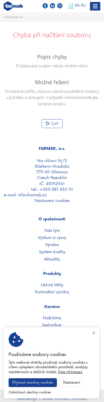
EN (77, 6)
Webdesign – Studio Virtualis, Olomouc (52, 399)
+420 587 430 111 (56, 189)
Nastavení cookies (52, 200)
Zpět (52, 123)
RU (83, 6)
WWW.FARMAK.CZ (52, 392)
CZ (70, 6)
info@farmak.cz (32, 195)
